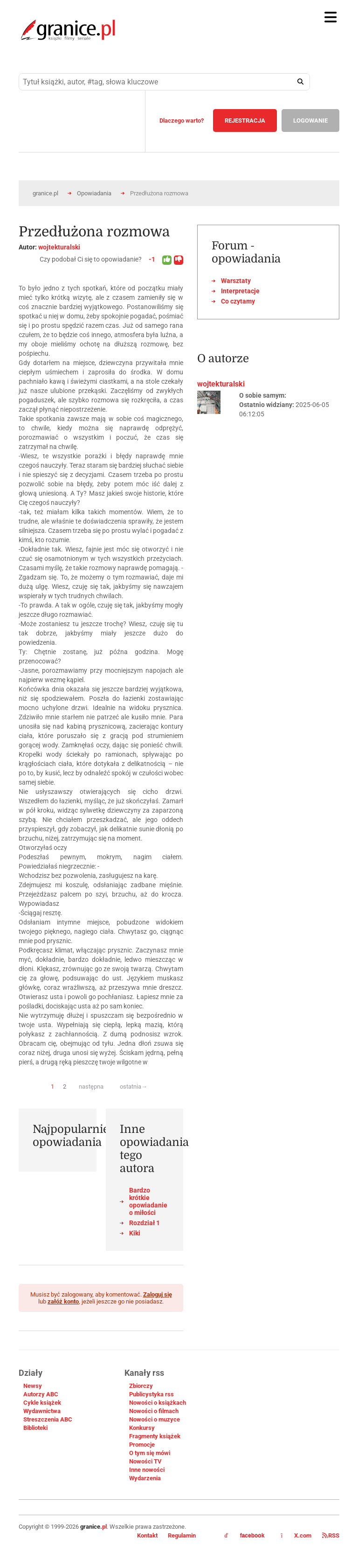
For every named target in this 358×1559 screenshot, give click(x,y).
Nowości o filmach (154, 1410)
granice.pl (45, 193)
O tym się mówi (149, 1452)
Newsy (32, 1385)
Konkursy (142, 1427)
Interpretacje (240, 291)
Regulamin (182, 1535)
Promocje (142, 1444)
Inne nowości (147, 1469)
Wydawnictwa (42, 1410)
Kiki (134, 1233)
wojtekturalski (59, 247)
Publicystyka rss (151, 1394)
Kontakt (147, 1535)
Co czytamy (238, 301)
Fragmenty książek (154, 1436)
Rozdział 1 (144, 1223)
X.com (297, 1535)
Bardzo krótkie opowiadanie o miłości (148, 1201)
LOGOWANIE (310, 120)
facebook (245, 1535)
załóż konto (63, 1301)
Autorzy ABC (40, 1394)
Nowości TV (145, 1461)
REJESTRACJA (245, 120)
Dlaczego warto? (181, 120)
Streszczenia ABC (47, 1419)
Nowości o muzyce (154, 1419)
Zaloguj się (157, 1294)
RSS (330, 1535)
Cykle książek (42, 1402)
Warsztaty (236, 280)
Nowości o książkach (157, 1402)
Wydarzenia (145, 1478)
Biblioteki (35, 1427)
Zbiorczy (141, 1385)
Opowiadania (94, 193)
